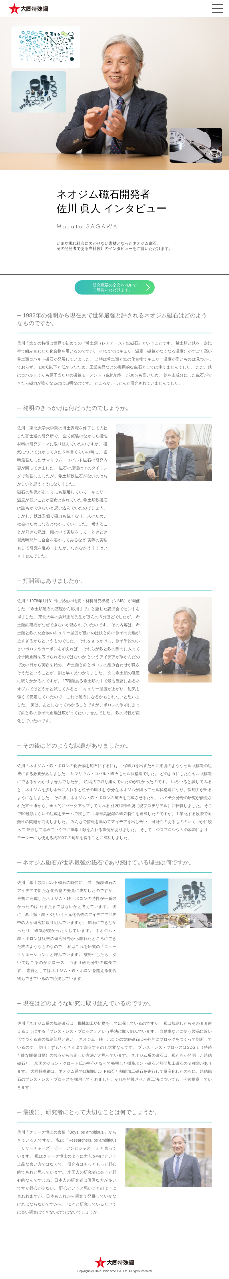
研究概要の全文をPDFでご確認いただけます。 (115, 287)
